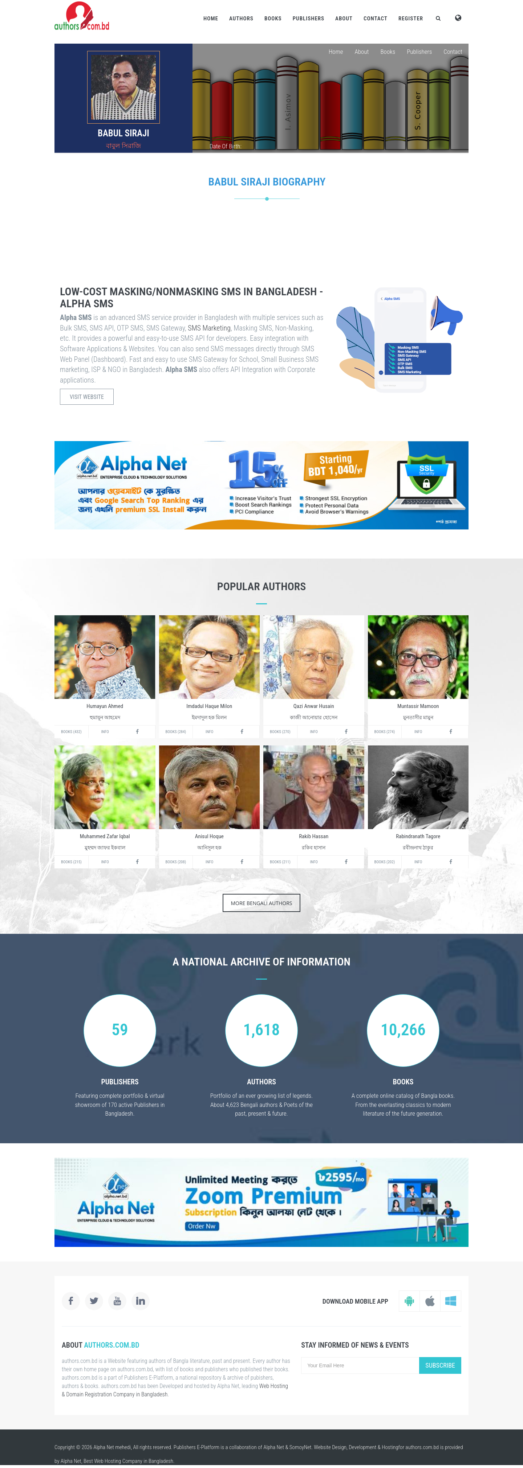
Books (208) (176, 862)
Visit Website (87, 396)
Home (210, 18)
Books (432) (71, 731)
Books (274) (384, 731)
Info (105, 731)
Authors (241, 18)
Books (273, 18)
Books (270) (280, 731)
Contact (376, 18)
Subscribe (440, 1365)
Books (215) (71, 862)
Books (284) (176, 731)
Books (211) (280, 862)
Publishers (308, 18)
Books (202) (384, 862)
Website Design (330, 1447)
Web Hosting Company (118, 1461)
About (344, 18)
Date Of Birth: (226, 146)
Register (410, 18)
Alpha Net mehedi (112, 1447)
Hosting (390, 1447)
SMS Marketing (209, 328)
